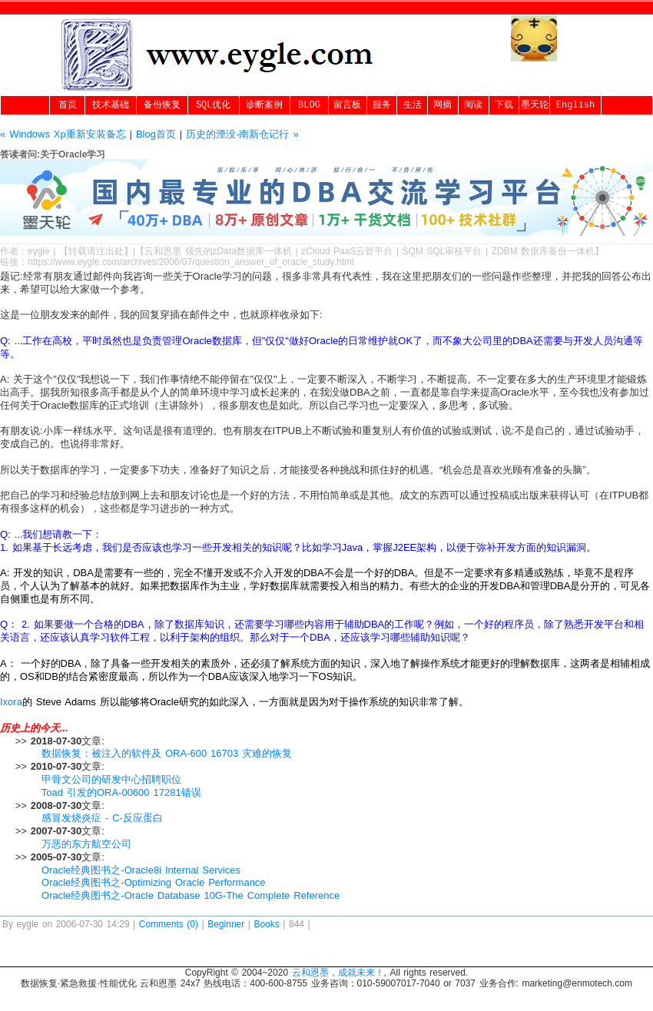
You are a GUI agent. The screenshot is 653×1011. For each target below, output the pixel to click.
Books (266, 924)
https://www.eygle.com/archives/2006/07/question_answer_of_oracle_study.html (191, 262)
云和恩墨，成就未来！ (338, 972)
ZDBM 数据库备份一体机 (543, 251)
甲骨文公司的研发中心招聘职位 (111, 779)
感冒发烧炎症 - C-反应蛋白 (102, 818)
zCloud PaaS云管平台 (347, 251)
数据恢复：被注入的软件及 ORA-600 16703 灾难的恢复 (166, 753)
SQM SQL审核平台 (442, 251)
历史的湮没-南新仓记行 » (242, 134)
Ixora (11, 702)
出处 (114, 251)
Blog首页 (156, 134)
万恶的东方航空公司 (86, 844)
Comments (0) (168, 924)
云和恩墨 (162, 251)
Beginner (225, 924)
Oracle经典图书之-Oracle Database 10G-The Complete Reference (190, 895)
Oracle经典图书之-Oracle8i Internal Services (140, 870)
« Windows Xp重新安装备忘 (63, 134)
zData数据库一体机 (252, 251)
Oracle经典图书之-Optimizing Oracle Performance (153, 882)
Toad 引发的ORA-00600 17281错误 (121, 792)
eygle (39, 251)
